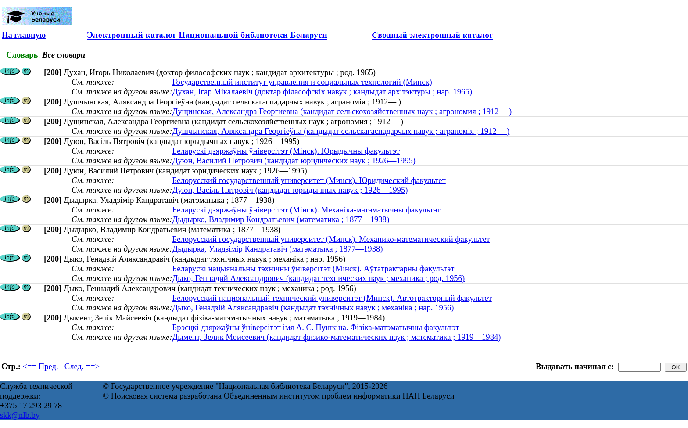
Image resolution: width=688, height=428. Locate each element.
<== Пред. (40, 366)
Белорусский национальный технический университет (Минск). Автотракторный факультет (331, 297)
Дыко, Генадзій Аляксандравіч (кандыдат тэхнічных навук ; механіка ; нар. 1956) (313, 307)
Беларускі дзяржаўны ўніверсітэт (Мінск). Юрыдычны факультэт (286, 150)
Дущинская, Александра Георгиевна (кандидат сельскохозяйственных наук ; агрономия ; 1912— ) (342, 111)
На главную (24, 35)
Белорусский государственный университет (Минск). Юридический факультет (308, 180)
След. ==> (82, 366)
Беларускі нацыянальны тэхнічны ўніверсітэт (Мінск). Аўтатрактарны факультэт (313, 268)
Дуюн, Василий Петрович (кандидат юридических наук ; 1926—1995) (294, 160)
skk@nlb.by (19, 415)
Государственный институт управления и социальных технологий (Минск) (302, 81)
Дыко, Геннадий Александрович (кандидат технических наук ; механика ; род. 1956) (318, 278)
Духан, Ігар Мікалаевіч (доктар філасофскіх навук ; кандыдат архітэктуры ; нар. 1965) (322, 91)
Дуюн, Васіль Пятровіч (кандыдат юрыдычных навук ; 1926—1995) (290, 189)
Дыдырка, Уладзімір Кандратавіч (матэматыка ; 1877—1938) (277, 248)
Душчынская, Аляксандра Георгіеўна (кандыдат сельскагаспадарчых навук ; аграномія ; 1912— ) (340, 131)
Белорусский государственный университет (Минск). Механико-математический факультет (331, 239)
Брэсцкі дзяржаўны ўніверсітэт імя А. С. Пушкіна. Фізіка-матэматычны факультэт (315, 327)
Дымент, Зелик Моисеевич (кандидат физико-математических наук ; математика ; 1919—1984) (336, 337)
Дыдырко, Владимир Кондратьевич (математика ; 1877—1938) (280, 219)
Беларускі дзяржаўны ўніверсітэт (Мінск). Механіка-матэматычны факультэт (306, 209)
